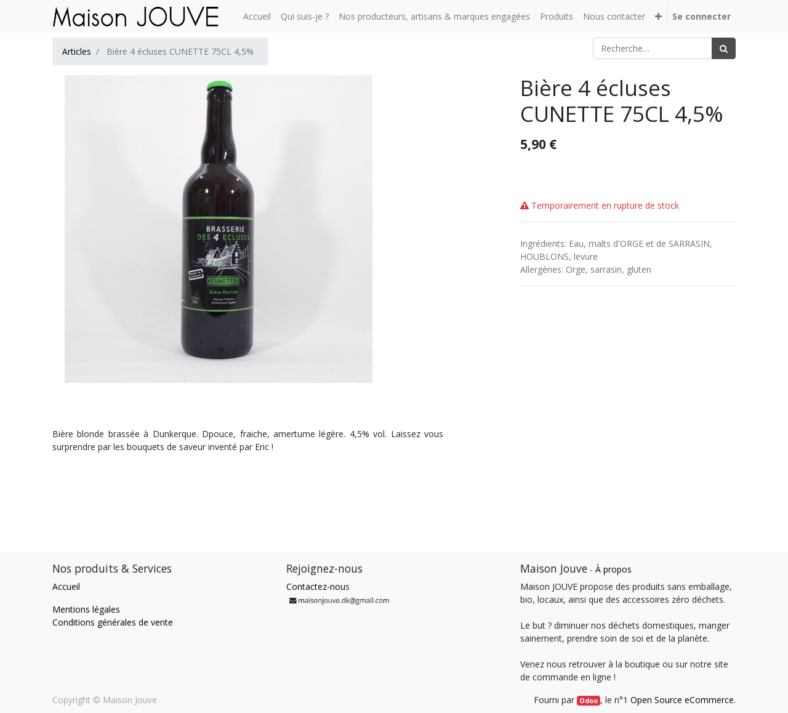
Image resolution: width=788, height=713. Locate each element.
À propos (613, 569)
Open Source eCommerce (682, 700)
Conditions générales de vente (112, 622)
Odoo (588, 700)
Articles (76, 51)
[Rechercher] (724, 48)
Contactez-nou (315, 586)
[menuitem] (257, 16)
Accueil (66, 586)
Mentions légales (86, 609)
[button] (658, 16)
